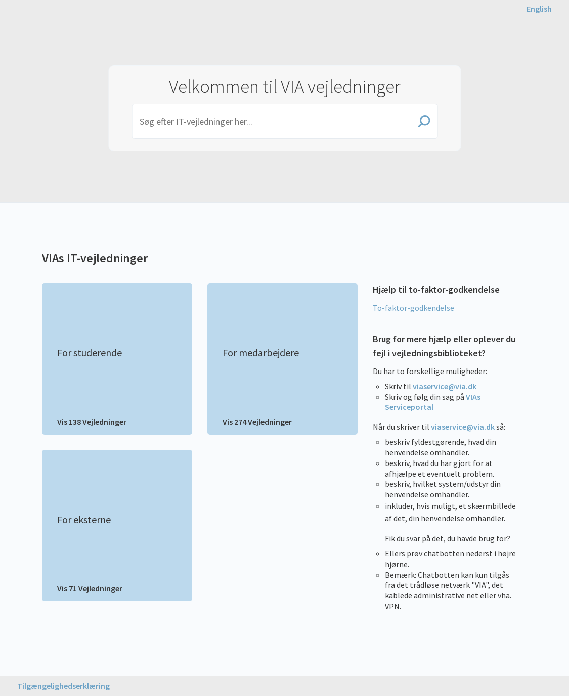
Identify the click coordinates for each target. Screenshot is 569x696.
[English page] (539, 9)
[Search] (284, 121)
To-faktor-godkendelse (413, 308)
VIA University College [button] (61, 31)
